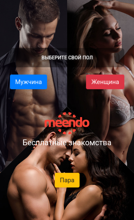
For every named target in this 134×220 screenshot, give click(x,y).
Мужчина (28, 81)
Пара (67, 180)
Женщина (105, 81)
